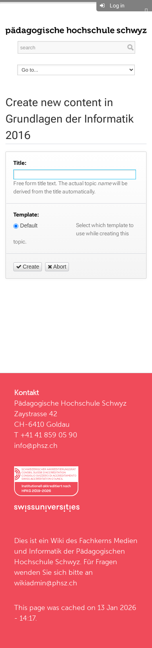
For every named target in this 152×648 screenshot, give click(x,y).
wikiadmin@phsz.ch (45, 583)
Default (25, 225)
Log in (117, 5)
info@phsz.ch (36, 445)
